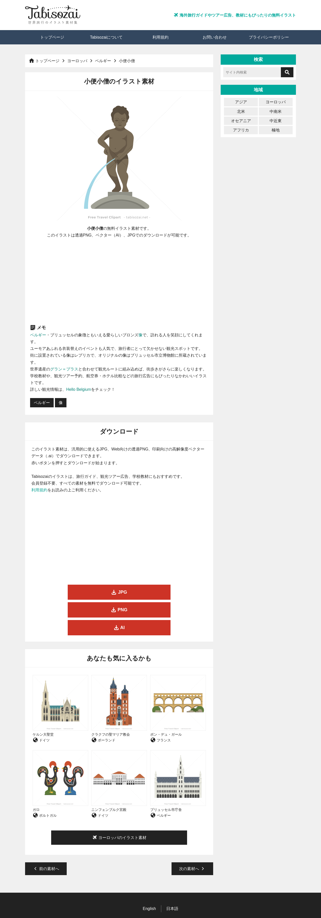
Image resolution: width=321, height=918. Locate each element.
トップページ (52, 37)
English (149, 873)
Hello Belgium (78, 389)
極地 (276, 130)
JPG (59, 592)
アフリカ (241, 130)
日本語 (172, 873)
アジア (241, 102)
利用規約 (160, 37)
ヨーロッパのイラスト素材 (119, 802)
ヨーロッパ (77, 61)
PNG (119, 592)
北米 (241, 111)
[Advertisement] (119, 281)
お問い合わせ (215, 37)
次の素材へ (192, 833)
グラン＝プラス (64, 369)
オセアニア (241, 121)
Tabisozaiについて (106, 37)
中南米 (276, 111)
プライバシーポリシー (269, 37)
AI (179, 592)
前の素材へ (46, 833)
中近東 (276, 121)
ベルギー (103, 61)
